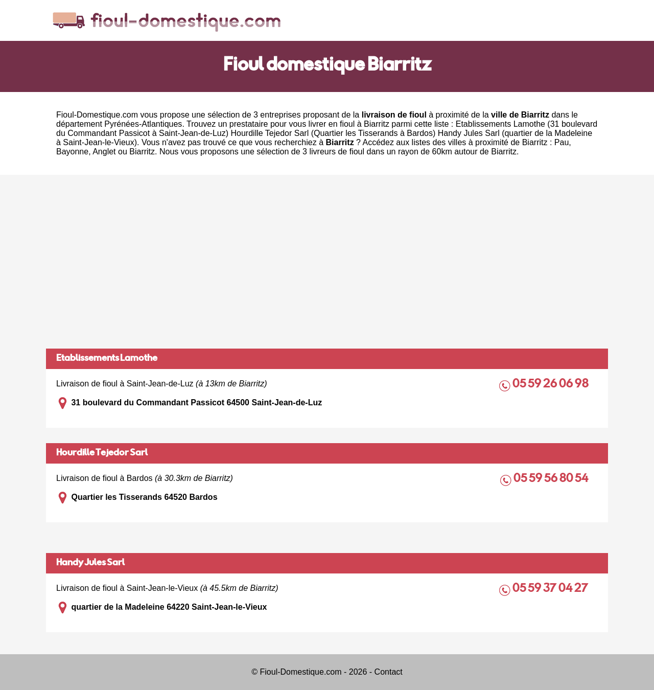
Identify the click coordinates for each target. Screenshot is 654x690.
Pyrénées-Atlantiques (143, 124)
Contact (389, 672)
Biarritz (142, 151)
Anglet (103, 151)
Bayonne (72, 151)
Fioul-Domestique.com (97, 114)
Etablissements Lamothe (106, 359)
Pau (561, 142)
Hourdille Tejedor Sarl (102, 453)
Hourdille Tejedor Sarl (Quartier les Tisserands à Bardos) (333, 133)
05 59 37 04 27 (551, 589)
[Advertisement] (327, 261)
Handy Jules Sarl (90, 563)
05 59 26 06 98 (551, 384)
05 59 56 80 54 (551, 479)
